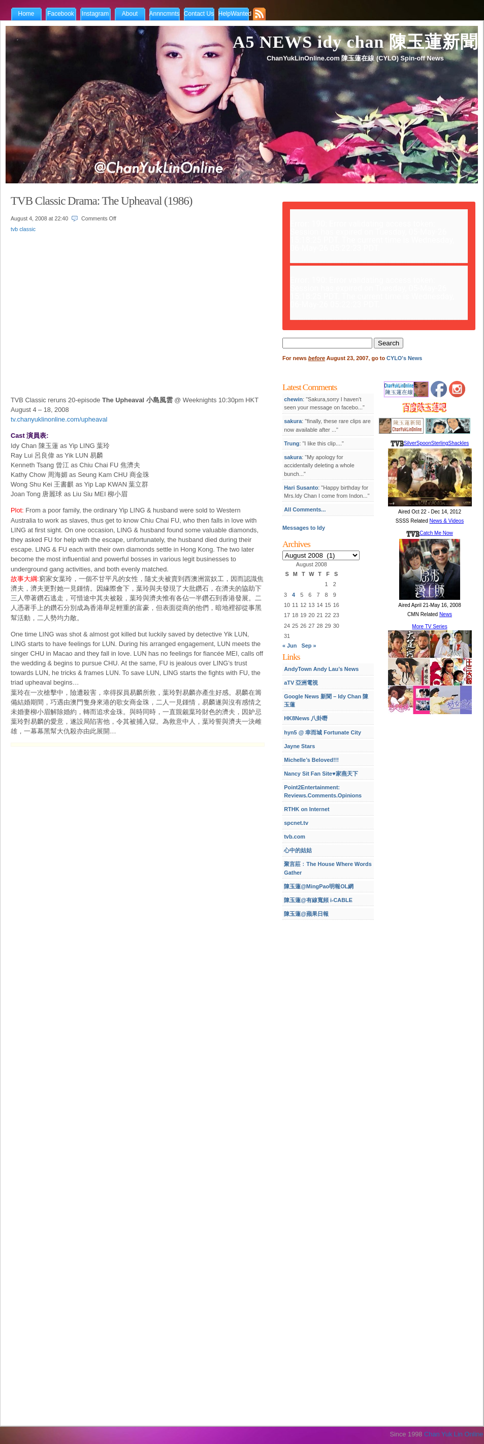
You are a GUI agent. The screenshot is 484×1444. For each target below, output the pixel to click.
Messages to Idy (303, 528)
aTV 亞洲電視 (301, 683)
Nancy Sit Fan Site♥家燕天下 (321, 774)
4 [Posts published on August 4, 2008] (293, 595)
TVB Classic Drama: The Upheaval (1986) (101, 200)
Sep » (309, 646)
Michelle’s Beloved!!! (311, 760)
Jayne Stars (299, 746)
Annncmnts (164, 13)
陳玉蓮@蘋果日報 (306, 914)
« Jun (289, 646)
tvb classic (23, 229)
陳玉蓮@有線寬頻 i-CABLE (318, 900)
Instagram (95, 13)
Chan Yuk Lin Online (453, 1434)
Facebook (60, 13)
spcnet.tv (296, 823)
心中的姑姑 (298, 850)
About (130, 13)
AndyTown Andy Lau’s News (321, 669)
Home (26, 13)
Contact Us (199, 13)
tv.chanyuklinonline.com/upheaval (59, 419)
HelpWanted (235, 13)
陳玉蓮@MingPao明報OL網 (318, 886)
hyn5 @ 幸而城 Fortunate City (322, 732)
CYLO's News (404, 358)
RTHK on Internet (306, 809)
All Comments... (305, 509)
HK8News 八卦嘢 (306, 718)
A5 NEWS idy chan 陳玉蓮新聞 (355, 42)
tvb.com (294, 836)
